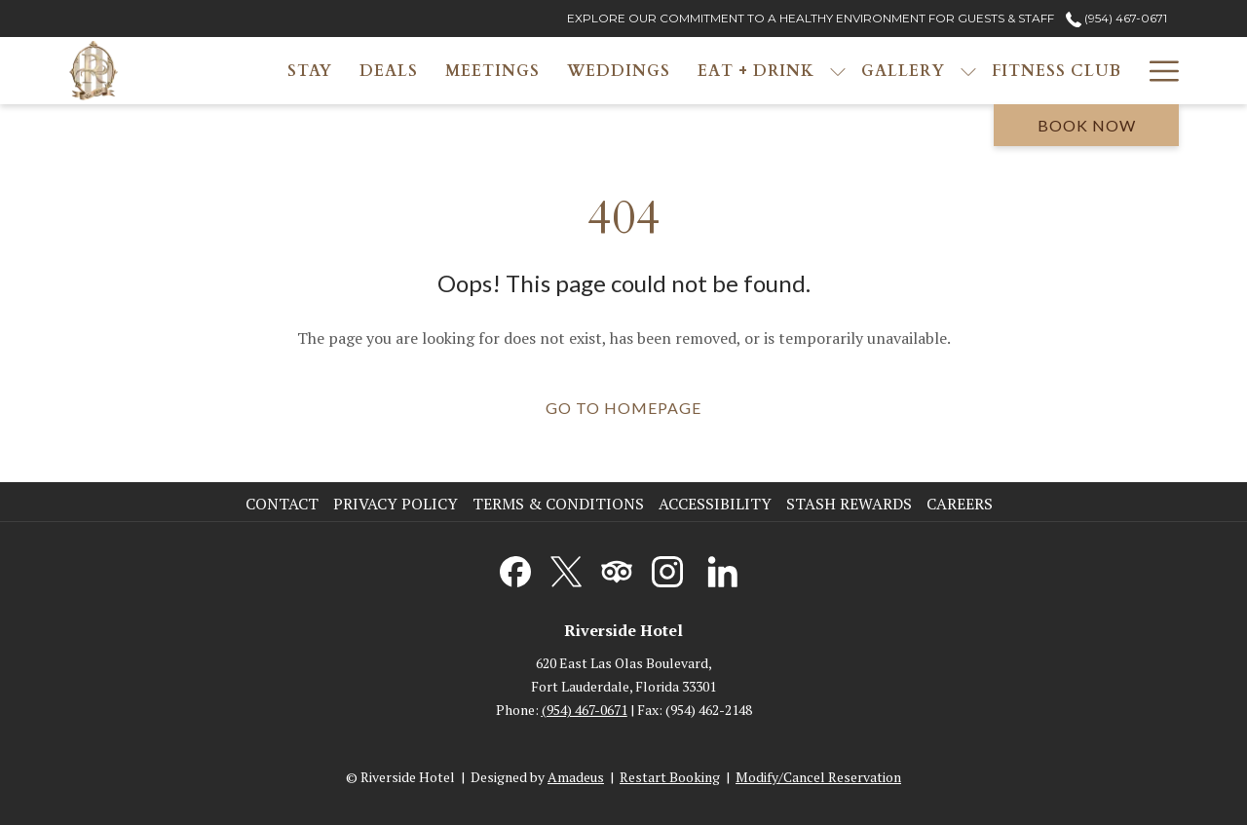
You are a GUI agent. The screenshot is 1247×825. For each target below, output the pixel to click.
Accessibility (715, 503)
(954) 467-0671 (584, 709)
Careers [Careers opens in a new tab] (962, 503)
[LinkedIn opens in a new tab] (722, 567)
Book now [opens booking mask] (1087, 125)
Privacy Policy (395, 503)
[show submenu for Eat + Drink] (838, 70)
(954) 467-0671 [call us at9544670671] (1116, 18)
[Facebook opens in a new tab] (515, 567)
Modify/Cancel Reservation (818, 777)
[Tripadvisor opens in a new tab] (616, 567)
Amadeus (576, 777)
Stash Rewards (849, 503)
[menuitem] (310, 70)
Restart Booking (670, 777)
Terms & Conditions (558, 503)
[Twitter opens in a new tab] (566, 567)
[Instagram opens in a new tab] (667, 567)
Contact (282, 503)
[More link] (1157, 70)
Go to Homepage (623, 407)
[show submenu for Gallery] (968, 70)
